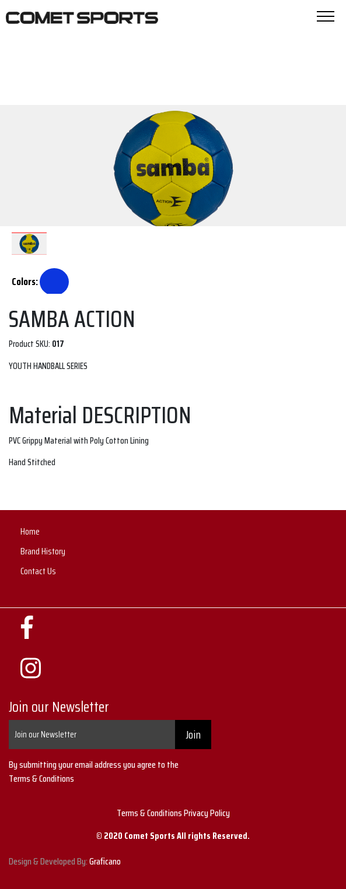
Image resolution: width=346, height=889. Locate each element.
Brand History (42, 551)
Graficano (105, 861)
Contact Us (38, 571)
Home (30, 531)
